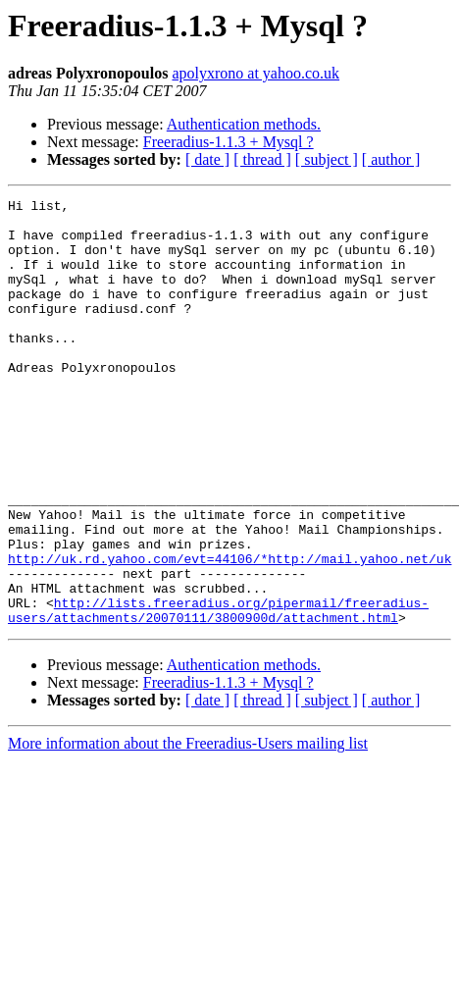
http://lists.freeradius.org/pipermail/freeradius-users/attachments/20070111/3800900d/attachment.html (218, 693)
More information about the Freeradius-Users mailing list (188, 828)
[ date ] (207, 159)
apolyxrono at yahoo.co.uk (255, 73)
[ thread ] (262, 159)
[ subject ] (326, 159)
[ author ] (391, 159)
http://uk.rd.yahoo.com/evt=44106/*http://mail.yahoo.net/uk (229, 632)
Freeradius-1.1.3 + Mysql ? (228, 141)
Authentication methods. (244, 124)
